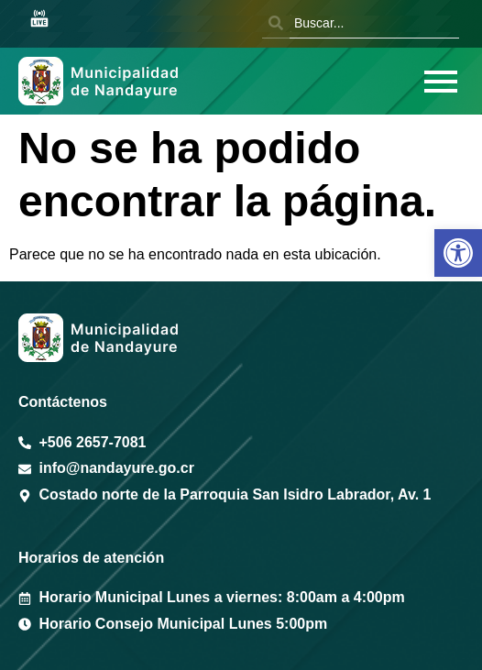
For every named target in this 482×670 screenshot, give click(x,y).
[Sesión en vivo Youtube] (39, 19)
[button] (458, 253)
